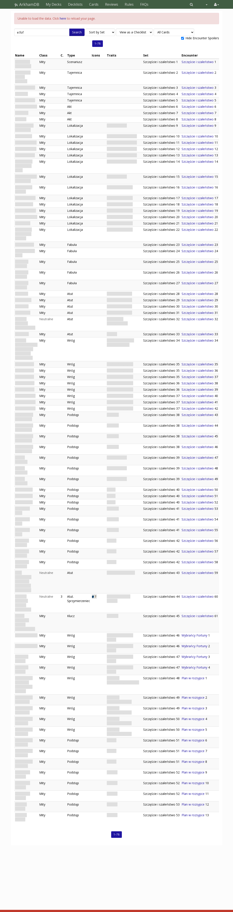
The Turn (21, 94)
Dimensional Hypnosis (24, 742)
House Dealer (24, 383)
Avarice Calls (24, 490)
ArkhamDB (26, 4)
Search (77, 32)
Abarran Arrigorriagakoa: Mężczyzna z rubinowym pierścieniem (26, 349)
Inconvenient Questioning (24, 417)
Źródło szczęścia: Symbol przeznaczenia (25, 622)
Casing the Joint (26, 106)
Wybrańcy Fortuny (194, 635)
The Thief (22, 306)
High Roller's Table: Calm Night (23, 165)
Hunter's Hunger (21, 806)
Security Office (25, 198)
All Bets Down (25, 100)
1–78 (97, 43)
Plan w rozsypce (193, 678)
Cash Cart (22, 334)
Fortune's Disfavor (21, 264)
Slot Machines (25, 155)
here (63, 18)
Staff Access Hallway (23, 189)
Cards (94, 4)
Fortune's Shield (26, 635)
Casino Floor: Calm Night (24, 127)
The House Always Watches (23, 76)
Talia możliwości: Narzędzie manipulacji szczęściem (23, 581)
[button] (191, 4)
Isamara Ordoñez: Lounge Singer (25, 323)
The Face (21, 294)
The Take (21, 113)
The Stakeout (24, 245)
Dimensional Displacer (24, 721)
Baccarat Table (25, 149)
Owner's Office (25, 211)
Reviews (111, 4)
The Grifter (22, 313)
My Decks (53, 4)
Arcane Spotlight (21, 459)
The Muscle (23, 300)
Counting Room (26, 217)
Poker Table (23, 136)
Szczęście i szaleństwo (23, 64)
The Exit (20, 119)
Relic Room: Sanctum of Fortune (23, 234)
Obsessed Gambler (22, 543)
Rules (129, 4)
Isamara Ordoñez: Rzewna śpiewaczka (23, 603)
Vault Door (22, 223)
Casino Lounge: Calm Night (26, 179)
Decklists (75, 4)
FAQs (144, 4)
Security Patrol (25, 396)
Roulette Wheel (26, 142)
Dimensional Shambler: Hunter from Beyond (24, 684)
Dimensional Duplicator (24, 699)
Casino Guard (24, 364)
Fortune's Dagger (21, 659)
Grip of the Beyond (22, 774)
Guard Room (24, 204)
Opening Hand (25, 88)
